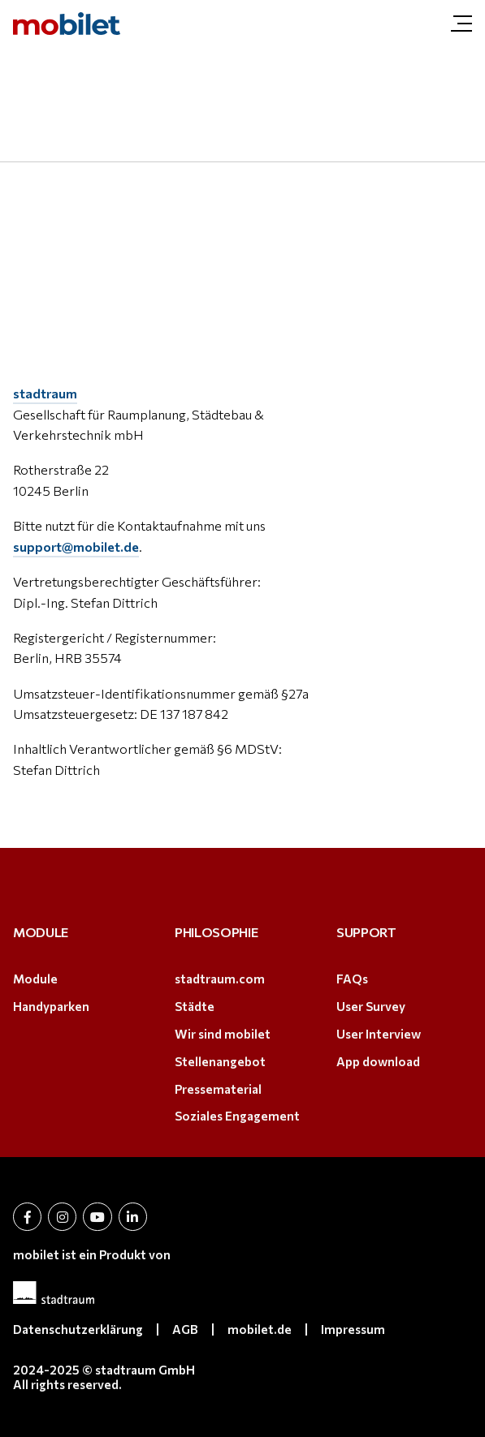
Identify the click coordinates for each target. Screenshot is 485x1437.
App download (378, 1061)
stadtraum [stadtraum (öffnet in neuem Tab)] (45, 393)
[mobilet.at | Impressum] (66, 23)
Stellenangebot (220, 1061)
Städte (194, 1006)
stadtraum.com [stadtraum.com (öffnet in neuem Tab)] (220, 978)
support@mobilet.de (76, 546)
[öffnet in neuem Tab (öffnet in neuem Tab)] (27, 1217)
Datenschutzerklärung (78, 1329)
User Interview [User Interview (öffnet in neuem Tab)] (378, 1033)
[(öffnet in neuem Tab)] (242, 1292)
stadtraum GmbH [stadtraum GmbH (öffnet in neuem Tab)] (145, 1369)
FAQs (352, 978)
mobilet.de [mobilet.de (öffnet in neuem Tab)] (259, 1329)
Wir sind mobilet (223, 1033)
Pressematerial (218, 1089)
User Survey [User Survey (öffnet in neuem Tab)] (370, 1006)
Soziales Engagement (237, 1115)
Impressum (353, 1329)
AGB (185, 1329)
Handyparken (51, 1006)
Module (35, 978)
